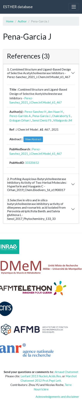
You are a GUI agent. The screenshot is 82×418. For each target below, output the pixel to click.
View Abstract (33, 139)
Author (22, 21)
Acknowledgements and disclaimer (57, 396)
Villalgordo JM (62, 120)
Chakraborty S (61, 116)
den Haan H (55, 111)
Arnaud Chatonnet (66, 372)
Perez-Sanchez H (35, 111)
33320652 (32, 162)
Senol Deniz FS (41, 120)
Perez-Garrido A (20, 116)
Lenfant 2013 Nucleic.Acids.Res (41, 376)
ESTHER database (18, 6)
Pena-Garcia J (41, 116)
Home (9, 21)
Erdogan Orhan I (20, 120)
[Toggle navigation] (74, 6)
